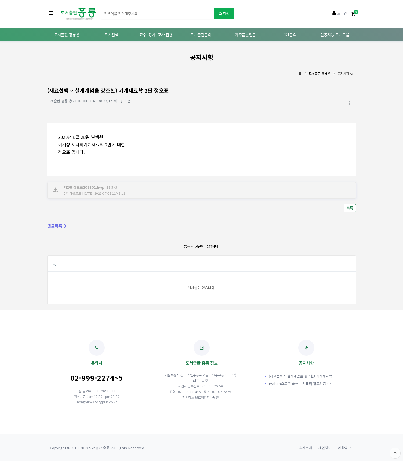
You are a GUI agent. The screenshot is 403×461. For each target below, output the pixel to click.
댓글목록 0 (56, 226)
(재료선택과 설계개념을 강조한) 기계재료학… (302, 376)
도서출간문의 (200, 34)
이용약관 (344, 447)
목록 (350, 207)
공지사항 (345, 73)
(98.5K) (90, 187)
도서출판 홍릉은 (66, 34)
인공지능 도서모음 (334, 34)
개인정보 (324, 447)
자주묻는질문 (245, 34)
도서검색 (111, 34)
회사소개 (305, 447)
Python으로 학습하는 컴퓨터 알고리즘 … (300, 383)
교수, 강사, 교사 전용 (156, 34)
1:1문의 (290, 34)
